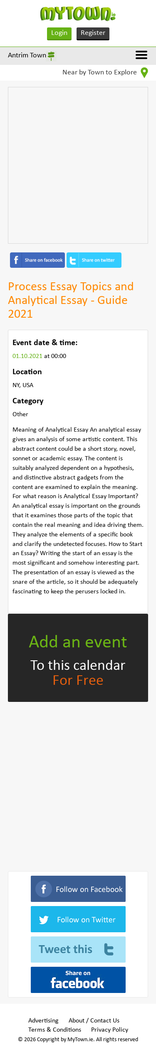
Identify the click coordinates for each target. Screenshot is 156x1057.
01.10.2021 (28, 356)
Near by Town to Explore (105, 72)
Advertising (43, 1020)
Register (93, 33)
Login (59, 33)
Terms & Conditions (54, 1030)
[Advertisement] (78, 165)
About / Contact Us (94, 1020)
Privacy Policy (109, 1030)
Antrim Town (27, 55)
